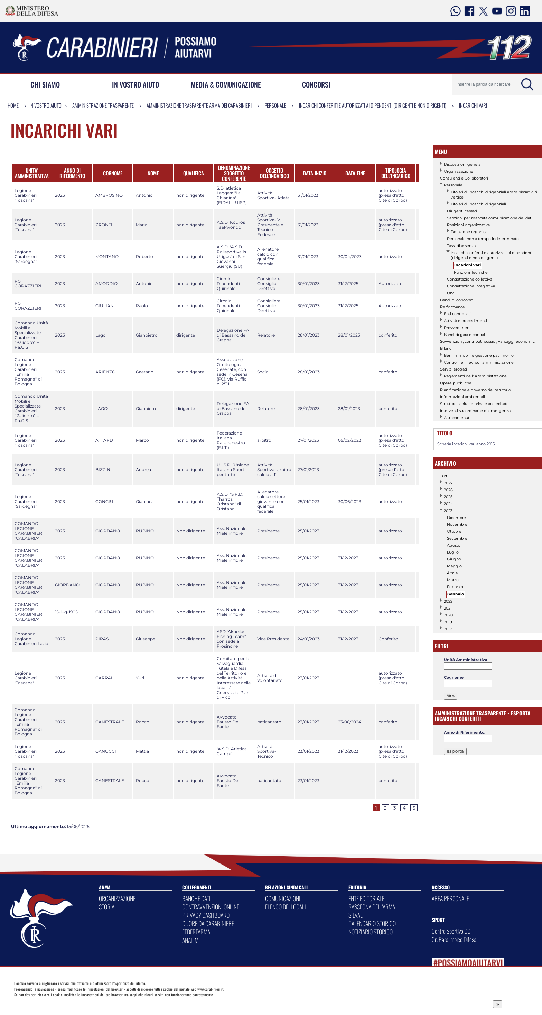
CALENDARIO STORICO (372, 923)
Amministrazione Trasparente (103, 105)
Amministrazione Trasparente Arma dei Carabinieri (199, 105)
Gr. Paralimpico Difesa (454, 939)
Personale (275, 105)
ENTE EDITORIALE (366, 898)
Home (13, 105)
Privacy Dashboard (67, 1003)
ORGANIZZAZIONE (117, 898)
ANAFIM (190, 939)
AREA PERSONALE (450, 898)
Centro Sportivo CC (451, 930)
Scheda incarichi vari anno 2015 (466, 443)
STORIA (106, 906)
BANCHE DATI (196, 898)
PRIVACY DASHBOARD (206, 915)
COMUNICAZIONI (282, 898)
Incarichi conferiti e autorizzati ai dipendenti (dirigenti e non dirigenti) (372, 105)
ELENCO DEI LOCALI (285, 906)
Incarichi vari (473, 105)
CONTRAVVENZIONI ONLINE (210, 906)
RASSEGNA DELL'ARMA (371, 906)
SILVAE (355, 915)
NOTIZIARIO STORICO (370, 931)
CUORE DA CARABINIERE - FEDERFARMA (209, 927)
